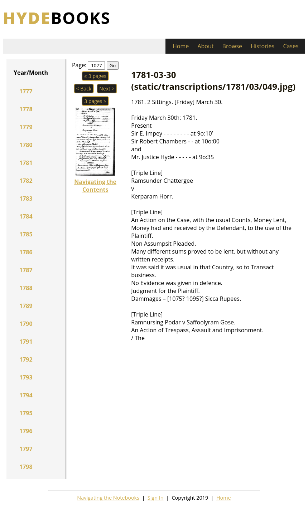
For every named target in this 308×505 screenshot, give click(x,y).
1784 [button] (26, 216)
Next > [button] (106, 88)
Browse (232, 46)
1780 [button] (26, 145)
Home (181, 46)
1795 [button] (26, 413)
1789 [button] (26, 306)
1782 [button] (26, 181)
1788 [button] (26, 288)
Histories (262, 46)
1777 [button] (26, 91)
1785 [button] (26, 234)
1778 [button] (26, 109)
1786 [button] (26, 252)
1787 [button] (26, 270)
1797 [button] (26, 449)
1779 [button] (26, 127)
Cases (290, 46)
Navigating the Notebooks (108, 497)
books (57, 18)
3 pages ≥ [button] (95, 101)
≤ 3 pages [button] (95, 76)
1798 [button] (26, 467)
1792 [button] (26, 359)
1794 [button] (26, 395)
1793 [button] (26, 377)
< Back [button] (84, 88)
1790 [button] (26, 324)
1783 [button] (26, 198)
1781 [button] (26, 163)
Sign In (156, 497)
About (205, 46)
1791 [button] (26, 341)
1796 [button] (26, 431)
